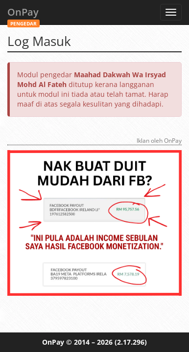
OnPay (23, 14)
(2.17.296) (131, 342)
